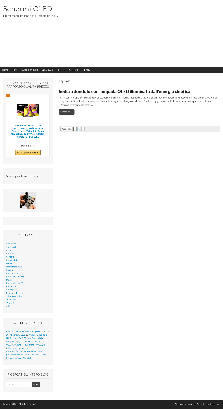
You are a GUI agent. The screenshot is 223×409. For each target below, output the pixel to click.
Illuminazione (12, 273)
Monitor (9, 280)
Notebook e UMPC (14, 283)
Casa (8, 250)
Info (15, 69)
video (8, 306)
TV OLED (10, 303)
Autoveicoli (11, 247)
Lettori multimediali (15, 276)
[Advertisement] (111, 43)
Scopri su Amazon (29, 152)
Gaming (9, 270)
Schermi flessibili (14, 296)
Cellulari (10, 253)
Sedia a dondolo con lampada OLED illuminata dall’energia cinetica (124, 91)
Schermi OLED (27, 9)
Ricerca (61, 69)
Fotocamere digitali (15, 266)
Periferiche (11, 286)
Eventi (9, 263)
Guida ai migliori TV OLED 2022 (37, 69)
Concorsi (10, 257)
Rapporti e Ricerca (14, 293)
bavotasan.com (212, 404)
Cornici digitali (12, 260)
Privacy (86, 69)
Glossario (73, 69)
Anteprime (11, 243)
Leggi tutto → (66, 111)
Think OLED (11, 299)
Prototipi (10, 289)
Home (5, 69)
